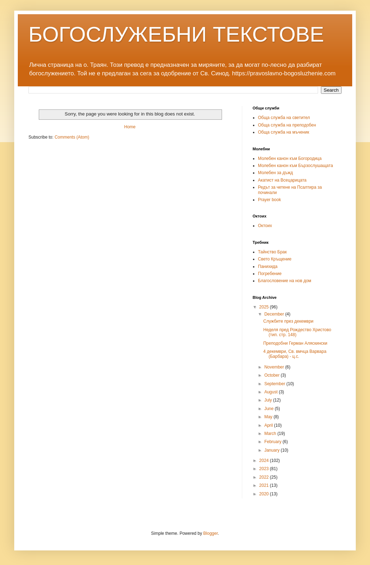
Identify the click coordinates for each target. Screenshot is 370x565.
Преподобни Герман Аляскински (295, 343)
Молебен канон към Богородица (290, 158)
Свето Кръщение (274, 259)
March (271, 433)
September (275, 383)
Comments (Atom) (71, 137)
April (269, 425)
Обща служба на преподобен (287, 125)
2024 (264, 460)
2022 (264, 477)
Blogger (210, 533)
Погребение (269, 273)
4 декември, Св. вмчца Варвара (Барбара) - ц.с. (294, 354)
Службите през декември (288, 321)
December (274, 314)
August (271, 391)
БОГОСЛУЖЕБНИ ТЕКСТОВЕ (176, 34)
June (269, 408)
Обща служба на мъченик (283, 132)
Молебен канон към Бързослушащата (295, 165)
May (269, 416)
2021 (264, 485)
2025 (264, 307)
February (273, 441)
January (272, 450)
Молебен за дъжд (275, 172)
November (274, 367)
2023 (264, 468)
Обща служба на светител (284, 117)
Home (130, 126)
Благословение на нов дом (284, 280)
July (268, 400)
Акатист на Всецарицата (282, 180)
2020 (264, 493)
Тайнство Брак (272, 251)
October (272, 375)
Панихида (268, 266)
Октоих (265, 225)
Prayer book (269, 199)
